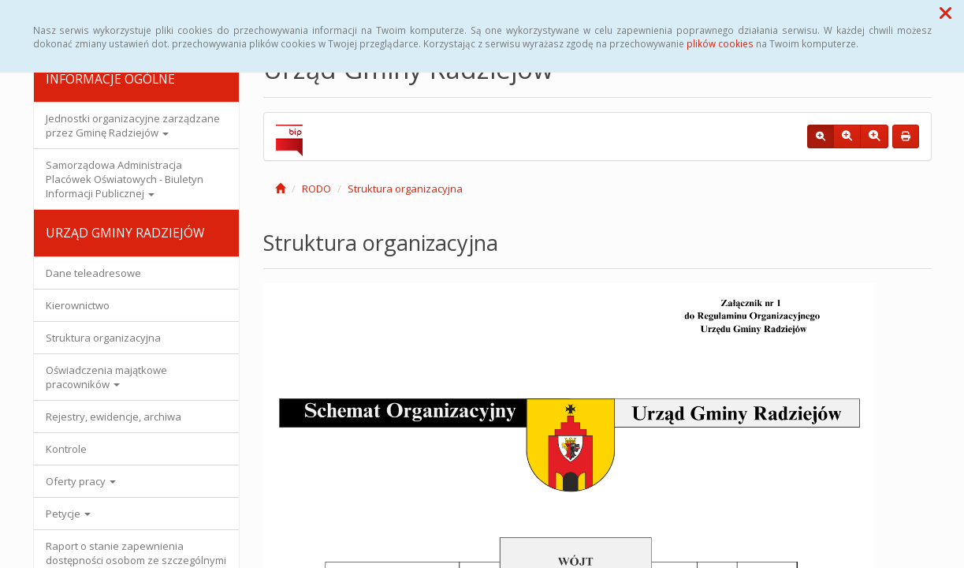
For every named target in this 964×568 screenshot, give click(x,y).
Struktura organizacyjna (103, 338)
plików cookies (720, 43)
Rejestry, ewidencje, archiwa (113, 416)
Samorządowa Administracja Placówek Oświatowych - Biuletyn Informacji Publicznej (124, 179)
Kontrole (66, 449)
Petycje (68, 513)
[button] (945, 12)
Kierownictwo (78, 305)
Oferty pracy (81, 481)
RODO (316, 188)
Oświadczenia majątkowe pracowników (106, 377)
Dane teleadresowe (93, 273)
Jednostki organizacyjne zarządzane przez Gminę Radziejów (133, 125)
